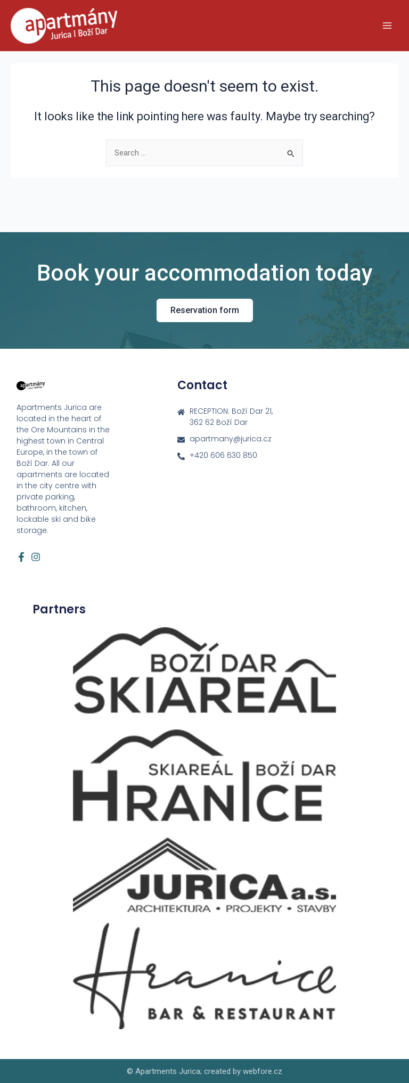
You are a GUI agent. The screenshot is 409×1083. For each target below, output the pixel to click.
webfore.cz (262, 1071)
